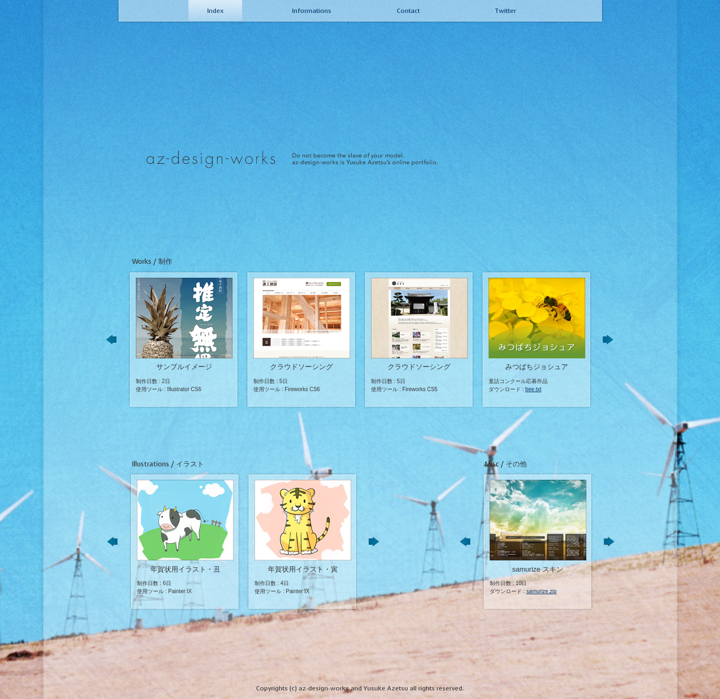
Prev (114, 343)
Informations (311, 10)
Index (215, 10)
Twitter (505, 10)
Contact (408, 10)
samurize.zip (541, 591)
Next (611, 343)
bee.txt (533, 389)
